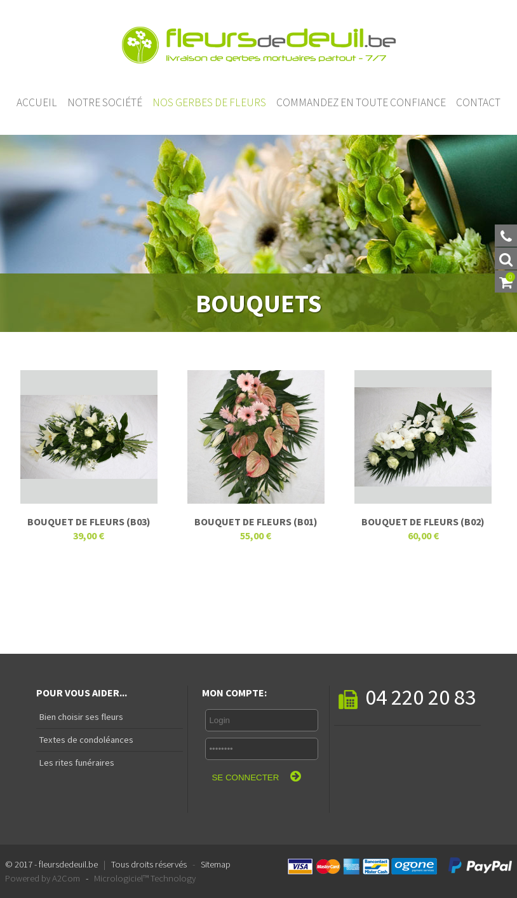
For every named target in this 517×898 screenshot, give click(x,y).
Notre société (104, 102)
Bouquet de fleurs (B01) (256, 521)
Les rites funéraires (75, 762)
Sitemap (216, 864)
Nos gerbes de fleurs (209, 102)
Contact (478, 102)
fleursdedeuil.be (68, 864)
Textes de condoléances (84, 739)
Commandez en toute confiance (361, 102)
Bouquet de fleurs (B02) (423, 521)
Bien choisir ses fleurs (79, 716)
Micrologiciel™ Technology (145, 878)
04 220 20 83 (407, 696)
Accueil (37, 102)
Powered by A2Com (42, 878)
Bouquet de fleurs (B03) (89, 521)
